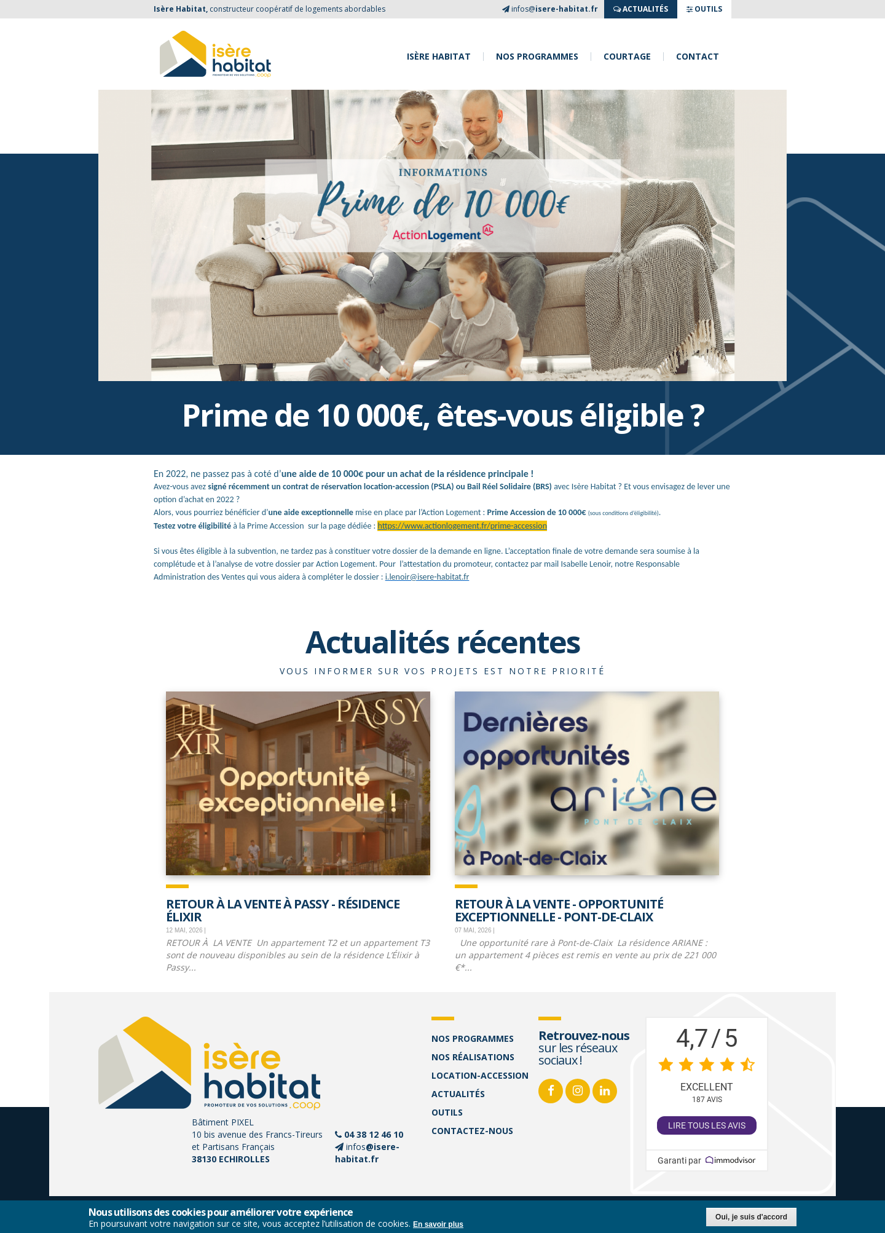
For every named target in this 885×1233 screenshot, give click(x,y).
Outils (447, 1112)
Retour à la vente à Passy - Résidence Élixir (282, 909)
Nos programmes (537, 56)
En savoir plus (438, 1224)
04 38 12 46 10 (373, 1134)
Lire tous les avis (706, 1125)
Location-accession (480, 1075)
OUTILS (704, 9)
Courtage (627, 56)
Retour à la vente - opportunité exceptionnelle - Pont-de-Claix (559, 909)
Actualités (458, 1094)
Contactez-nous (472, 1130)
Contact (697, 56)
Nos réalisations (472, 1057)
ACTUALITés (640, 9)
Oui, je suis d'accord (751, 1217)
